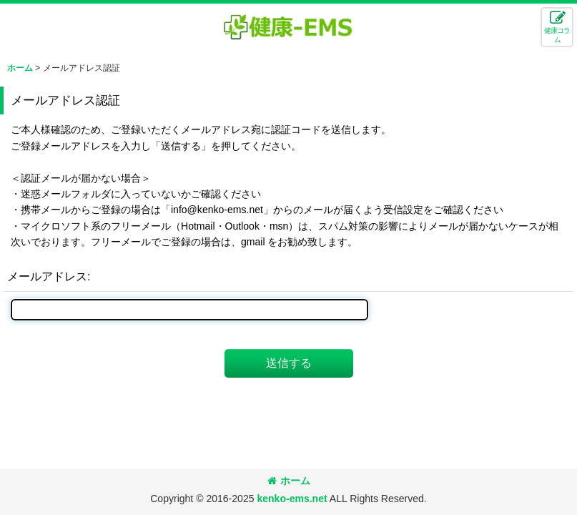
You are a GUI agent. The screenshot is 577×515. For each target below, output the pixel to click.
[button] (557, 27)
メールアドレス (47, 276)
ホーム (288, 480)
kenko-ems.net (292, 498)
